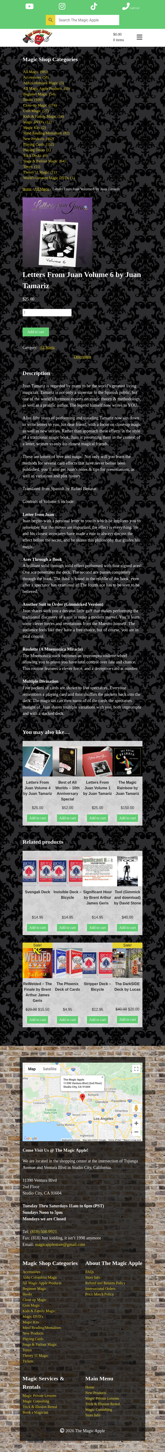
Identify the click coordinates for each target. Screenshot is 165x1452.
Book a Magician (35, 1412)
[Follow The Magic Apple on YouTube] (29, 6)
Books (27, 1294)
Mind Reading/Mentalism (42, 1328)
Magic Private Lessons (39, 1396)
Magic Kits (31, 1322)
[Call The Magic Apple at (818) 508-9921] (131, 6)
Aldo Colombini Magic (40, 1277)
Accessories (31, 1272)
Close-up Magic (34, 1300)
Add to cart (35, 332)
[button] (86, 208)
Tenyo (27, 1350)
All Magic (42, 189)
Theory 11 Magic (35, 1356)
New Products (33, 1333)
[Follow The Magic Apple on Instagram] (62, 6)
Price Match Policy (99, 1294)
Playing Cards (33, 1339)
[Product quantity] (47, 312)
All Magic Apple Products (42, 1283)
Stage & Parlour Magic (40, 1344)
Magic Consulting (36, 1401)
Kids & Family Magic (39, 1311)
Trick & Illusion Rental (40, 1407)
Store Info (92, 1277)
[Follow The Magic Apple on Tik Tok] (94, 6)
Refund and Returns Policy (105, 1283)
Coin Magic (31, 1305)
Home (27, 189)
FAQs (89, 1272)
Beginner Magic (35, 1289)
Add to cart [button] (37, 818)
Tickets (28, 1361)
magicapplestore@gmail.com (60, 1244)
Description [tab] (82, 357)
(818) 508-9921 (43, 1231)
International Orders (100, 1289)
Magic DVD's (33, 1316)
